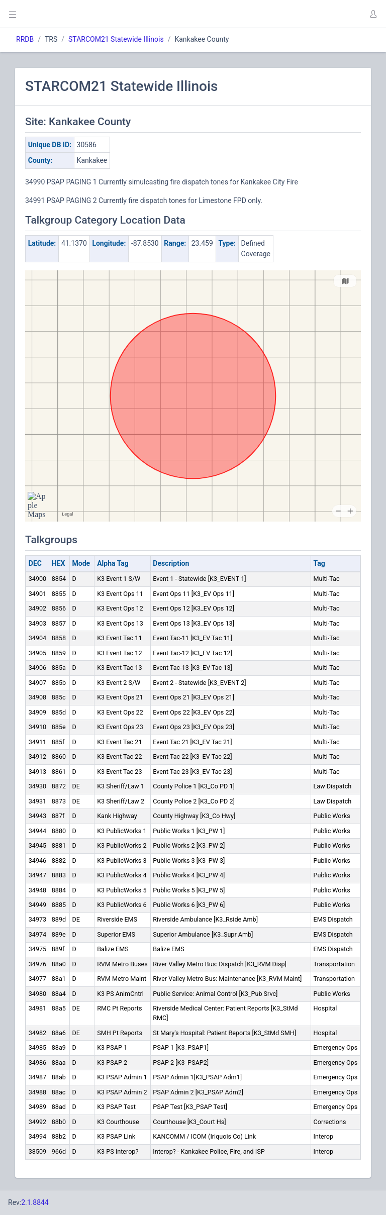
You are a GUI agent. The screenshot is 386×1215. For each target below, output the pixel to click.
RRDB (25, 39)
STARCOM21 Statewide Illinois (116, 39)
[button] (373, 14)
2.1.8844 (35, 1202)
